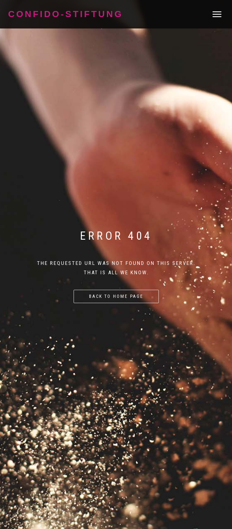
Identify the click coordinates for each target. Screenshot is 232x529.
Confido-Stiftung (65, 14)
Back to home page (116, 296)
